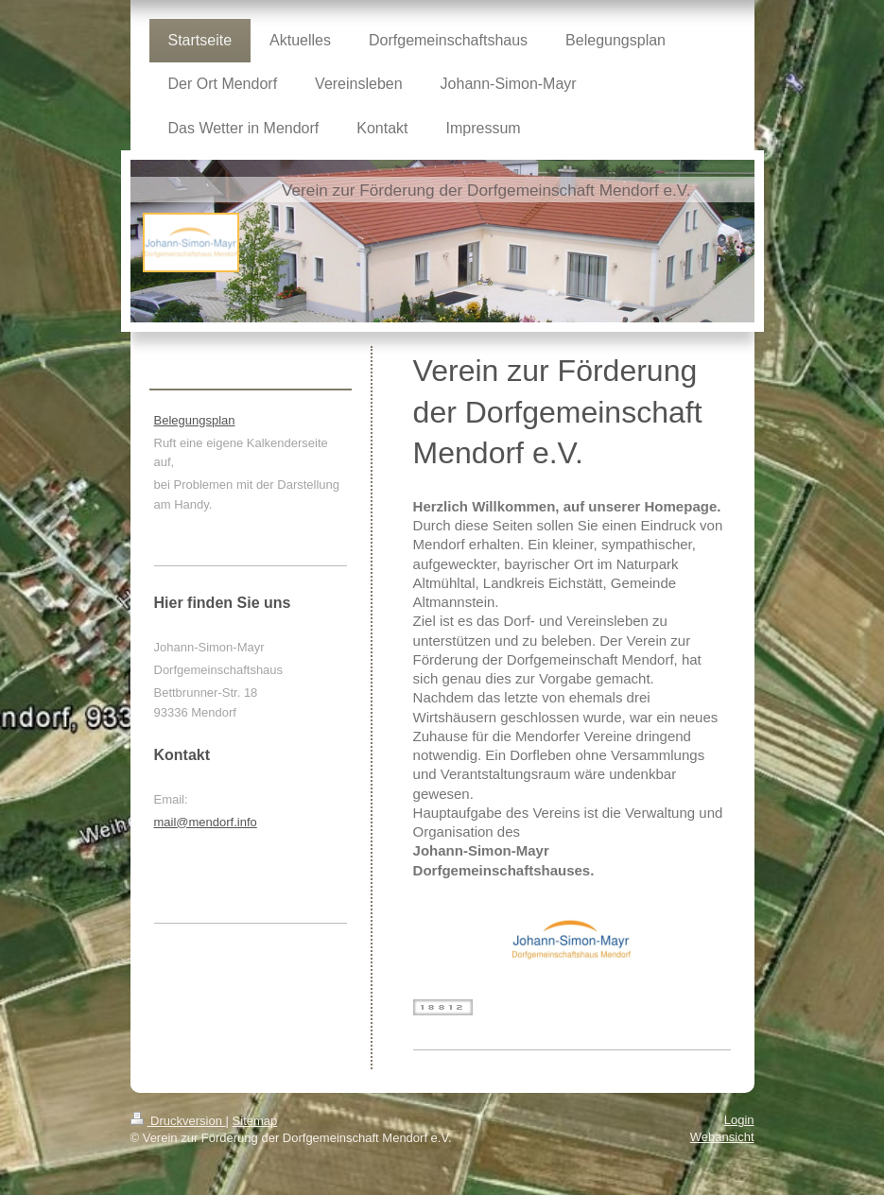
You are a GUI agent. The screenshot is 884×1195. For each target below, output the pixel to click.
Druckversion (178, 1121)
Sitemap (255, 1121)
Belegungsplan (194, 420)
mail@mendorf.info (205, 822)
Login (739, 1120)
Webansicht (722, 1137)
